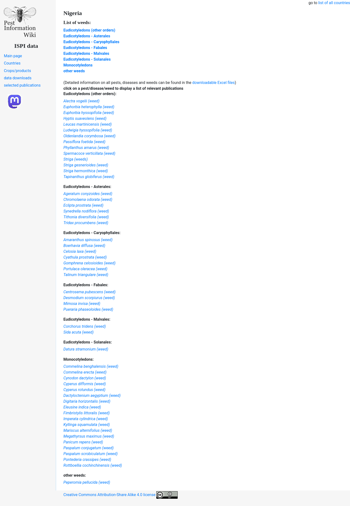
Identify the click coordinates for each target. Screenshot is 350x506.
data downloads (18, 78)
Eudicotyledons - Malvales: (86, 319)
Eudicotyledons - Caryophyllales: (91, 232)
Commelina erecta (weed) (85, 372)
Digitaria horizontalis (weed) (86, 401)
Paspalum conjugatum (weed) (88, 448)
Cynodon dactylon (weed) (84, 378)
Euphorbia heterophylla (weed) (88, 107)
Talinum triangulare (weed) (85, 274)
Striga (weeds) (75, 159)
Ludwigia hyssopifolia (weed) (87, 130)
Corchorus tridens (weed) (84, 326)
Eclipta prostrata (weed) (83, 205)
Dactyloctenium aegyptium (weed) (92, 395)
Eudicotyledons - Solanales (87, 59)
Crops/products (17, 70)
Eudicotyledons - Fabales (85, 47)
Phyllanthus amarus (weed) (86, 147)
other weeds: (74, 475)
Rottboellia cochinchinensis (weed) (92, 465)
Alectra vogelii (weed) (81, 101)
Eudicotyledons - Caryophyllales (91, 42)
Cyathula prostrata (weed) (85, 257)
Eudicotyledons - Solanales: (87, 342)
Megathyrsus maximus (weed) (88, 436)
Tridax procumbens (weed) (85, 222)
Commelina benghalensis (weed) (90, 366)
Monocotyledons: (78, 359)
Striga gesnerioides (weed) (85, 165)
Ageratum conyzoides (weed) (87, 193)
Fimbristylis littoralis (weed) (86, 413)
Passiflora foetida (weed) (84, 141)
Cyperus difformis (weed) (84, 384)
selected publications (22, 85)
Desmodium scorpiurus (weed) (89, 297)
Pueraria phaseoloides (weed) (88, 309)
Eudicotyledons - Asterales (86, 36)
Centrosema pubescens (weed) (89, 292)
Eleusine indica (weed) (82, 407)
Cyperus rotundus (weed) (84, 389)
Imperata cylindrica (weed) (85, 418)
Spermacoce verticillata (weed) (89, 153)
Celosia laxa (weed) (79, 251)
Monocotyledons (77, 65)
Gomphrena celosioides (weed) (89, 263)
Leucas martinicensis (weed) (87, 124)
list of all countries (334, 2)
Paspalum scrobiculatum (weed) (90, 453)
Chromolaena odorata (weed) (87, 199)
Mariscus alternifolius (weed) (87, 430)
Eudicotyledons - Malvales (86, 53)
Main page (13, 56)
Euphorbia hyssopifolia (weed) (88, 112)
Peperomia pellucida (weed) (86, 482)
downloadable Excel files (213, 82)
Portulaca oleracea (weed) (85, 269)
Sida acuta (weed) (78, 332)
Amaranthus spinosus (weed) (87, 239)
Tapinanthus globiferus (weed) (88, 176)
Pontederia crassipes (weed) (87, 459)
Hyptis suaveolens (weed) (84, 118)
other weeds (74, 71)
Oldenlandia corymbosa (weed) (89, 136)
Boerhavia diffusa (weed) (84, 245)
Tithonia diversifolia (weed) (86, 217)
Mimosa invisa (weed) (81, 303)
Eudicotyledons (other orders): (89, 93)
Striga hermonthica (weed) (85, 171)
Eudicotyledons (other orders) (89, 30)
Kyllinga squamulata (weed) (86, 424)
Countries (12, 63)
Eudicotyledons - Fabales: (85, 285)
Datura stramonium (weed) (85, 349)
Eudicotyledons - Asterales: (87, 186)
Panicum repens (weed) (83, 442)
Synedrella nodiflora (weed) (86, 211)
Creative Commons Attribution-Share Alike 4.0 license (120, 495)
